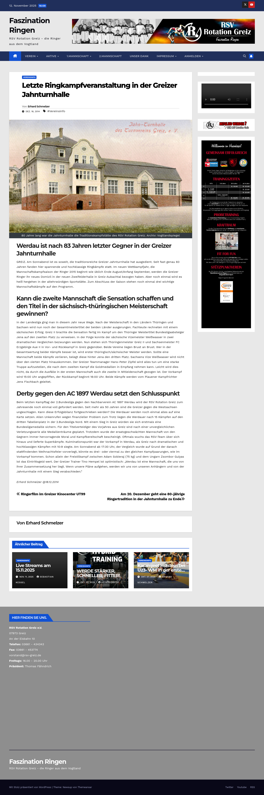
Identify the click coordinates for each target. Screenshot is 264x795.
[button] (244, 56)
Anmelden (193, 56)
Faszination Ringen (37, 761)
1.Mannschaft (78, 56)
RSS (252, 787)
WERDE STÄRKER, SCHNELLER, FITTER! (98, 573)
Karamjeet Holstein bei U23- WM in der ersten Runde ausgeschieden (161, 570)
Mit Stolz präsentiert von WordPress (30, 787)
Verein (30, 56)
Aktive (51, 56)
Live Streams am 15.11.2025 (33, 568)
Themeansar (85, 787)
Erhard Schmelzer (39, 106)
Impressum (166, 56)
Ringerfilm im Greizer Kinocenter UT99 (50, 494)
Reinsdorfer (108, 582)
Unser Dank (139, 56)
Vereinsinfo (29, 77)
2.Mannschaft (110, 56)
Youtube (241, 787)
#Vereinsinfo (56, 111)
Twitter (229, 787)
